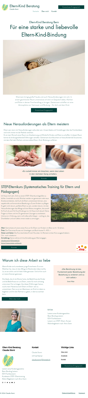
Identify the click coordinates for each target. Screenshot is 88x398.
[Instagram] (2, 382)
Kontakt (35, 347)
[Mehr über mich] (15, 299)
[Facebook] (5, 382)
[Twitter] (7, 382)
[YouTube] (12, 382)
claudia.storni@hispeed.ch (10, 240)
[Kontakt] (44, 178)
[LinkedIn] (9, 382)
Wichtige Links (67, 347)
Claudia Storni (14, 9)
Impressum (82, 393)
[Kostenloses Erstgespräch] (71, 7)
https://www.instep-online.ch (11, 243)
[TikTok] (14, 382)
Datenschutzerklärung (68, 393)
